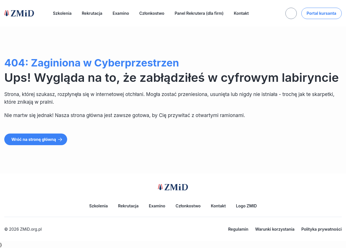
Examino (121, 13)
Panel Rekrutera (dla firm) (199, 13)
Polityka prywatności (321, 229)
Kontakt (241, 13)
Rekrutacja (92, 13)
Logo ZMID (246, 205)
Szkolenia (62, 13)
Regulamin (238, 229)
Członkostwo (151, 13)
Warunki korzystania (274, 229)
